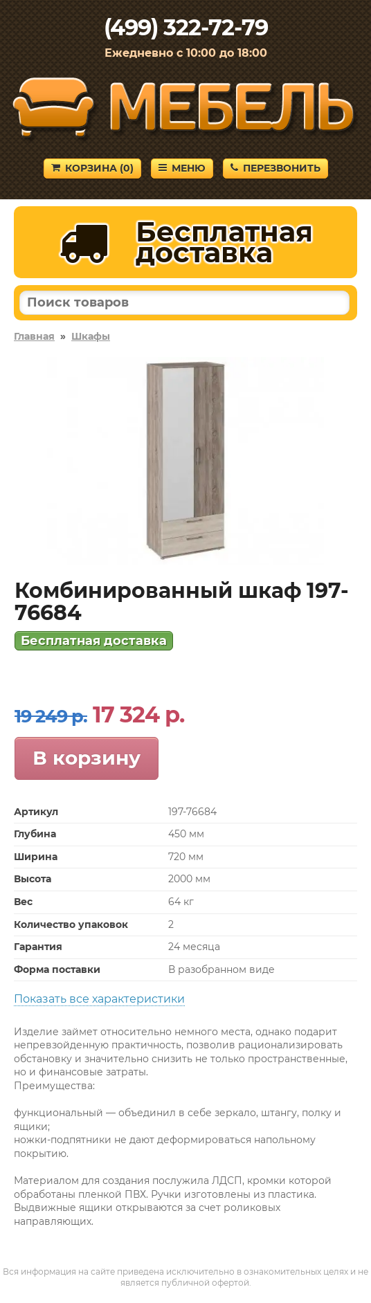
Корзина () (92, 168)
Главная (34, 336)
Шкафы (90, 336)
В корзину (87, 757)
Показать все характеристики (99, 998)
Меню (182, 168)
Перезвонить (275, 168)
